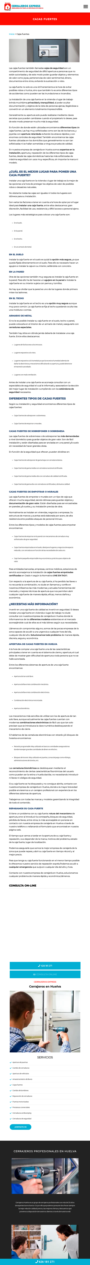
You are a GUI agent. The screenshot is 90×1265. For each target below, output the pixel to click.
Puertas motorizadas (20, 1102)
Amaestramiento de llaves (22, 1079)
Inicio (11, 34)
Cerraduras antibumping (21, 1113)
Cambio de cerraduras (20, 1068)
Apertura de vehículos (20, 1074)
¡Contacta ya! (20, 1127)
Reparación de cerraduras (22, 1096)
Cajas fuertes (17, 1085)
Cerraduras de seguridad (21, 1119)
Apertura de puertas (20, 1062)
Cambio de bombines (20, 1090)
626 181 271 (45, 966)
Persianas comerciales (21, 1107)
